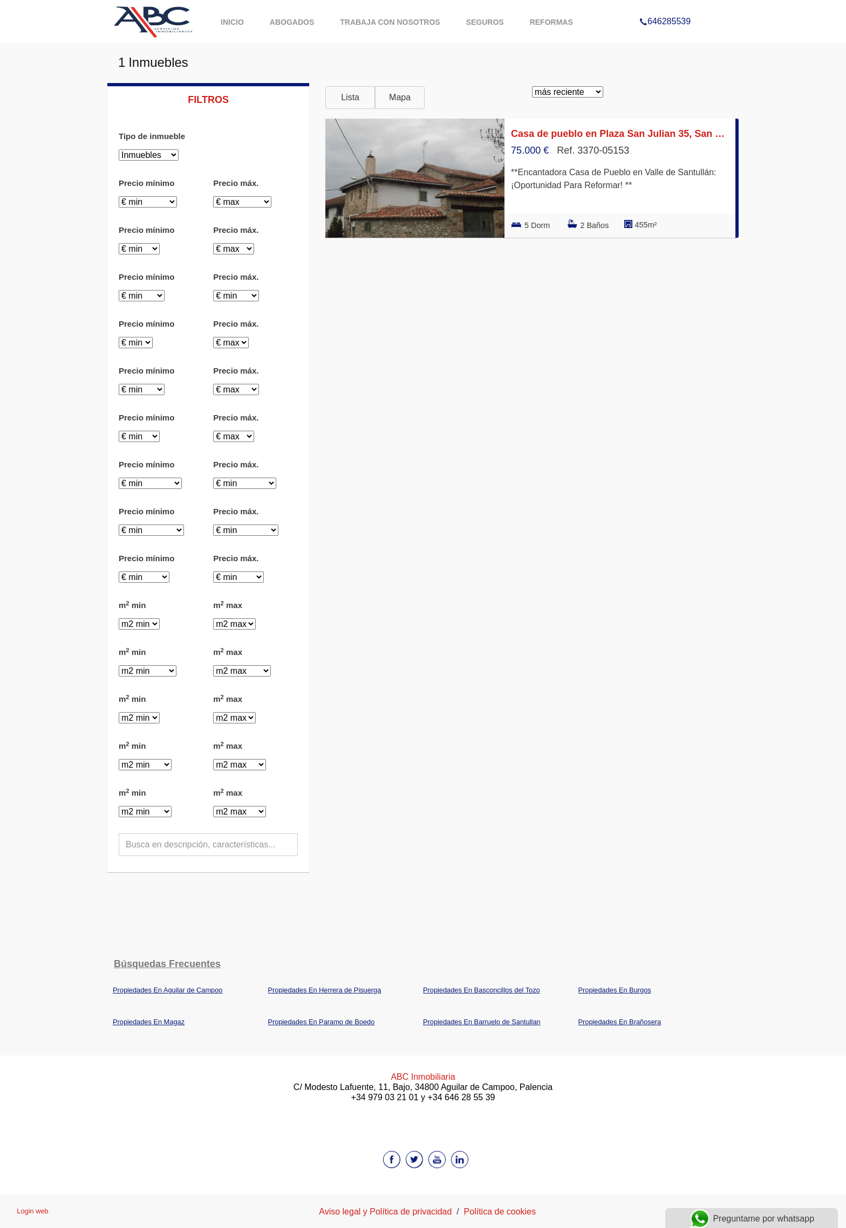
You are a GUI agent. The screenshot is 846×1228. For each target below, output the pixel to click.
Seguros (485, 22)
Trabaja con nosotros (390, 22)
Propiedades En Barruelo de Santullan (482, 1022)
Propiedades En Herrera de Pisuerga (324, 990)
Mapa (400, 97)
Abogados (292, 22)
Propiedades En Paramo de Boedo (321, 1022)
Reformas (551, 22)
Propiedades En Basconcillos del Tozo (481, 990)
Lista (350, 97)
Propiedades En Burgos (614, 990)
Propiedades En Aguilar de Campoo (167, 990)
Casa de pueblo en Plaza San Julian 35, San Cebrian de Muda (620, 133)
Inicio (232, 22)
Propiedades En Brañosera (619, 1022)
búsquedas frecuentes (167, 963)
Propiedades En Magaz (149, 1022)
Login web (32, 1211)
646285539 (665, 7)
